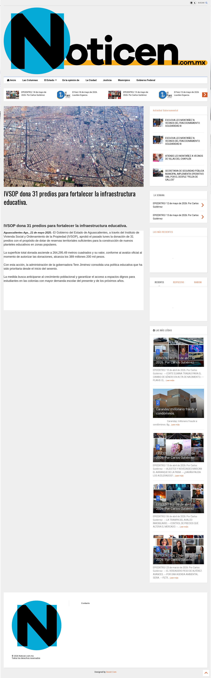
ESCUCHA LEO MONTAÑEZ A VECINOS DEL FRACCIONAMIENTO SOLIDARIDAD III (182, 123)
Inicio (11, 80)
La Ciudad (91, 80)
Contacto (85, 603)
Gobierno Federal (145, 80)
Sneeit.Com (111, 672)
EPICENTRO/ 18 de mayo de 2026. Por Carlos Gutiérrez (33, 93)
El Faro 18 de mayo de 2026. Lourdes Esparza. (84, 93)
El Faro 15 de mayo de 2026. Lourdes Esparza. (186, 93)
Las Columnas (30, 80)
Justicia (107, 80)
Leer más (170, 380)
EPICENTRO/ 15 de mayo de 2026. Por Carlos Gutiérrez (135, 93)
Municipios (124, 80)
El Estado (50, 80)
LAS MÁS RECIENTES (163, 232)
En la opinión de (70, 80)
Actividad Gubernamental (165, 110)
